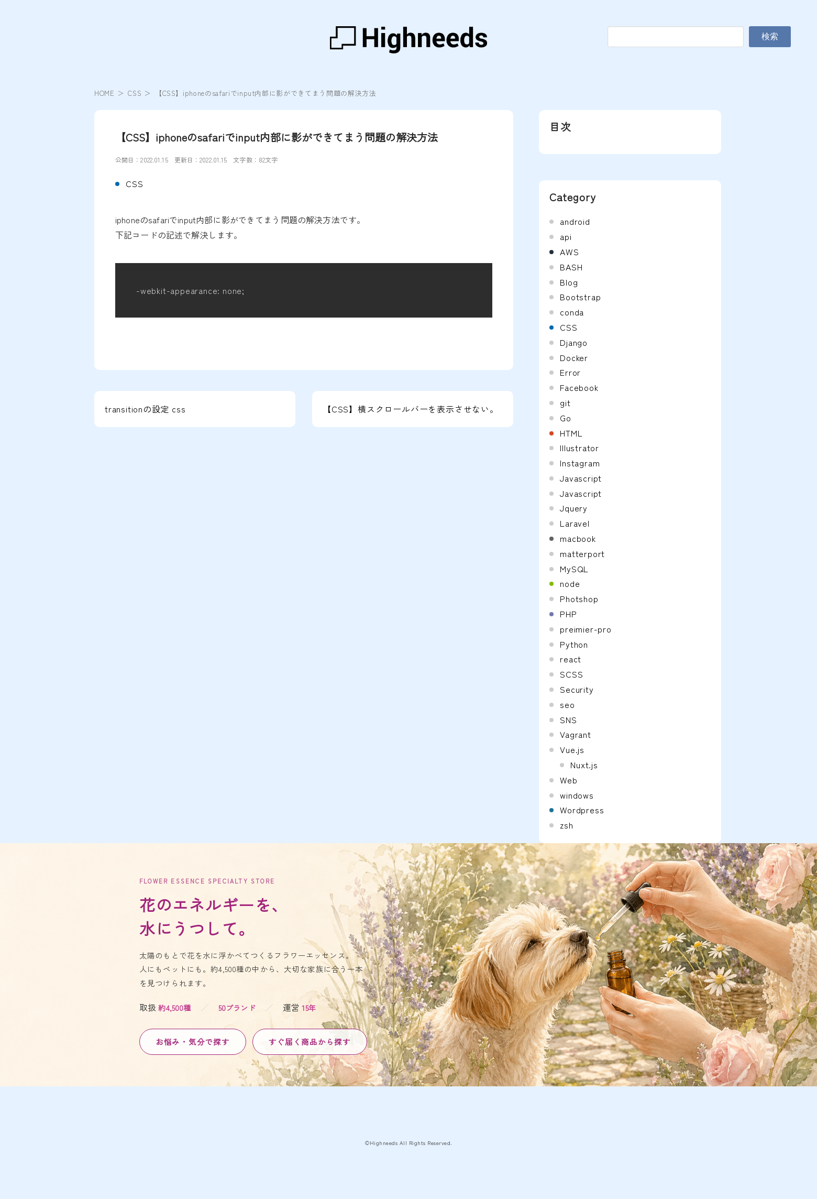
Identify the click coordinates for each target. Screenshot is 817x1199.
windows (577, 795)
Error (570, 372)
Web (568, 779)
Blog (569, 282)
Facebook (579, 387)
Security (576, 689)
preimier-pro (586, 629)
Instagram (580, 462)
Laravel (575, 523)
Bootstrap (580, 296)
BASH (571, 266)
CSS (134, 93)
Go (565, 417)
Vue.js (572, 749)
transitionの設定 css (145, 408)
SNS (568, 719)
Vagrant (575, 734)
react (570, 658)
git (565, 402)
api (565, 236)
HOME (104, 93)
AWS (569, 251)
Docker (574, 357)
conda (572, 312)
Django (574, 342)
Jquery (574, 508)
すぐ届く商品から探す (310, 1041)
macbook (578, 538)
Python (574, 644)
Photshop (579, 598)
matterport (582, 553)
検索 (769, 36)
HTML (571, 433)
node (570, 583)
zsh (566, 825)
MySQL (574, 568)
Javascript (581, 478)
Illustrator (579, 447)
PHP (568, 613)
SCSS (571, 674)
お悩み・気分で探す (193, 1041)
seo (567, 704)
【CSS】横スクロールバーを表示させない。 (411, 408)
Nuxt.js (584, 764)
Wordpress (582, 809)
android (575, 221)
